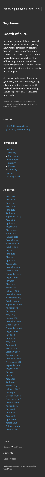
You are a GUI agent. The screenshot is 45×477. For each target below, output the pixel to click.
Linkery (12, 163)
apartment (7, 104)
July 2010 (10, 281)
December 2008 (13, 321)
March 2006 (11, 423)
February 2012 (12, 233)
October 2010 (12, 270)
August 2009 (12, 308)
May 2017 (10, 206)
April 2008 (11, 345)
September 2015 (13, 216)
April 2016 (10, 213)
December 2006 (13, 396)
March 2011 (11, 264)
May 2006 (10, 416)
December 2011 (13, 240)
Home (6, 441)
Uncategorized (13, 176)
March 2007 (11, 385)
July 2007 (10, 372)
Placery (11, 166)
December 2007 (13, 358)
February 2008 (13, 352)
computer (17, 104)
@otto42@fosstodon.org (18, 129)
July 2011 (10, 250)
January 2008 (12, 355)
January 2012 (12, 237)
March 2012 (11, 230)
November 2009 (13, 298)
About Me (8, 453)
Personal (10, 173)
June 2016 (10, 210)
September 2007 (13, 365)
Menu (37, 9)
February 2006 (13, 426)
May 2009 (10, 314)
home (29, 104)
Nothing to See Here (18, 9)
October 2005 (12, 429)
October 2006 (12, 402)
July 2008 (10, 335)
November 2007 (13, 362)
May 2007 (10, 379)
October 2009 (12, 301)
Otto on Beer (9, 459)
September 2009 (14, 304)
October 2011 (12, 247)
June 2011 (10, 254)
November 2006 (13, 399)
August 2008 (12, 331)
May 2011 (10, 257)
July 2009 (10, 311)
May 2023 (10, 196)
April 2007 (11, 382)
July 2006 (10, 409)
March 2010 (11, 287)
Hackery (12, 153)
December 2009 (13, 294)
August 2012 (12, 227)
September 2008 (14, 328)
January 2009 (12, 318)
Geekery (18, 101)
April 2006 (11, 419)
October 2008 (12, 325)
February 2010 (12, 291)
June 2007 (10, 375)
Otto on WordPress (12, 447)
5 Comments (16, 106)
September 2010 (13, 274)
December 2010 (13, 267)
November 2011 (13, 243)
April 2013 (10, 223)
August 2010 (12, 277)
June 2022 (10, 203)
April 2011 (10, 260)
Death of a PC (15, 34)
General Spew (28, 101)
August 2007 (12, 368)
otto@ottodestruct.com (17, 126)
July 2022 (10, 199)
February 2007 (13, 389)
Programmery (14, 156)
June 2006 (11, 412)
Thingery (12, 169)
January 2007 (12, 392)
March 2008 (11, 348)
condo (23, 104)
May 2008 (10, 341)
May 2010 (10, 284)
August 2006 (12, 406)
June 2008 (10, 338)
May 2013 (10, 220)
